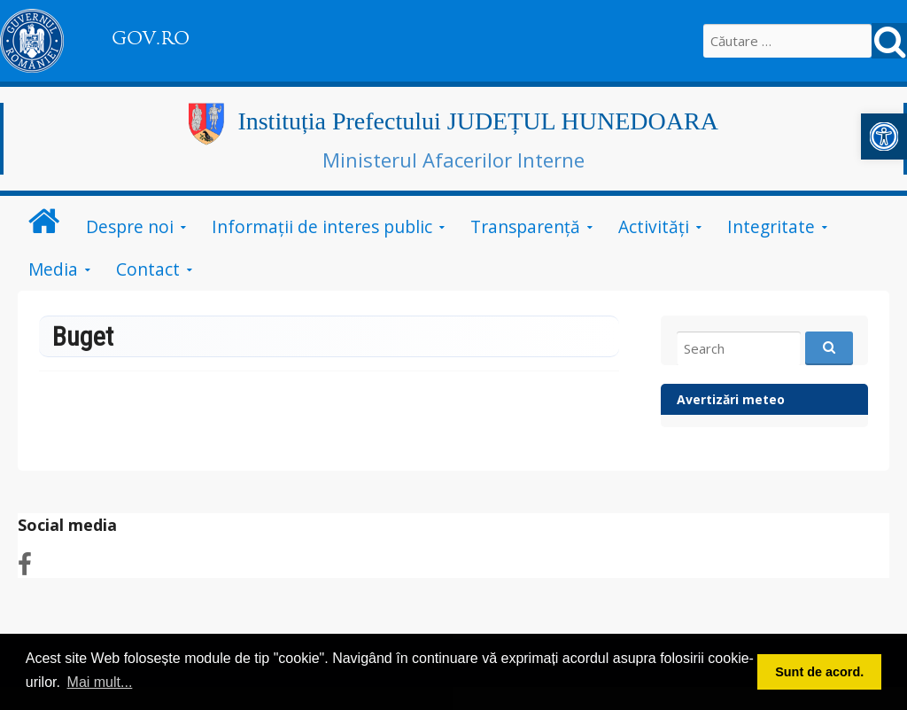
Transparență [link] (525, 226)
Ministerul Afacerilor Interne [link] (453, 159)
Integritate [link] (771, 226)
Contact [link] (148, 269)
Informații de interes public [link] (322, 226)
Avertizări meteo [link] (731, 399)
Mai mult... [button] (100, 682)
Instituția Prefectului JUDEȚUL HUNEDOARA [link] (477, 121)
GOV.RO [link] (151, 38)
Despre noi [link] (130, 226)
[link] (884, 136)
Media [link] (53, 269)
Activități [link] (653, 226)
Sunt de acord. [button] (819, 672)
